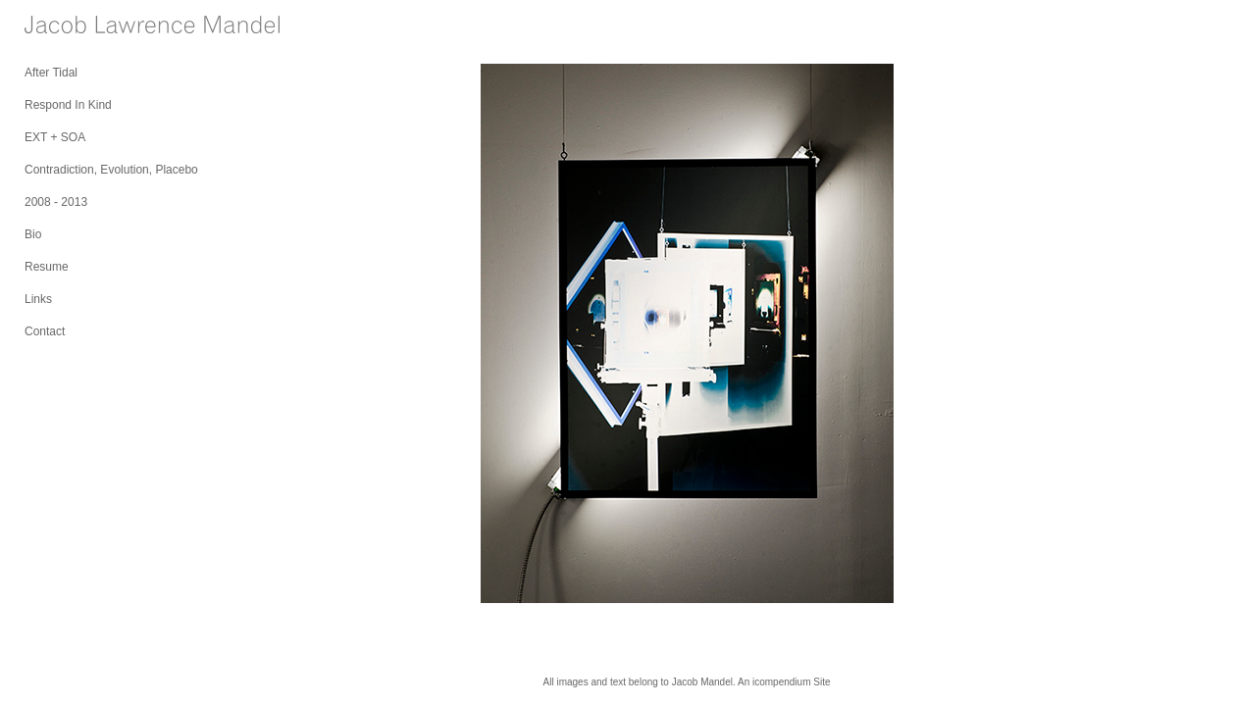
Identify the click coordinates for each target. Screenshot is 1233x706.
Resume (47, 267)
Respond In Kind (68, 105)
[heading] (74, 27)
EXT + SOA (55, 137)
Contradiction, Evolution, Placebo (111, 169)
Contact (45, 331)
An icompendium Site (784, 682)
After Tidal (51, 72)
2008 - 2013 (56, 202)
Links (38, 299)
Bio (33, 234)
